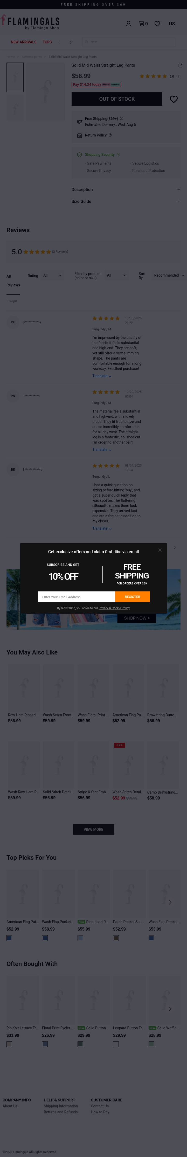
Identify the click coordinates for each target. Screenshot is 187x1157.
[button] (160, 550)
